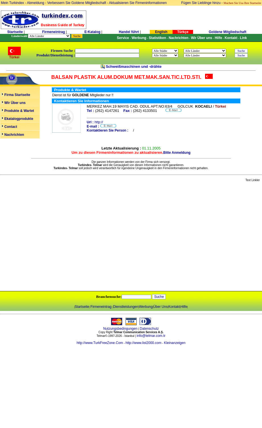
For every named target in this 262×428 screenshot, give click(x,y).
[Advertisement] (53, 236)
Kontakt (174, 307)
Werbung (146, 307)
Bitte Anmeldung (177, 153)
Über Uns (160, 307)
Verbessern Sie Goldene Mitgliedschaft (77, 3)
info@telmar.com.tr (151, 336)
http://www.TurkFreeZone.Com (100, 343)
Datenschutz (149, 329)
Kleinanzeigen (174, 343)
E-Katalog (93, 32)
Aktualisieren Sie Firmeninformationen (138, 3)
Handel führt (129, 32)
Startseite (15, 32)
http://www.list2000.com (143, 343)
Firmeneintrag (54, 32)
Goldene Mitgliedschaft (227, 32)
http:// (99, 122)
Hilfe (184, 307)
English (161, 32)
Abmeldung (35, 3)
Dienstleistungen (125, 307)
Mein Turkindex (12, 3)
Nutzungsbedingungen (120, 329)
